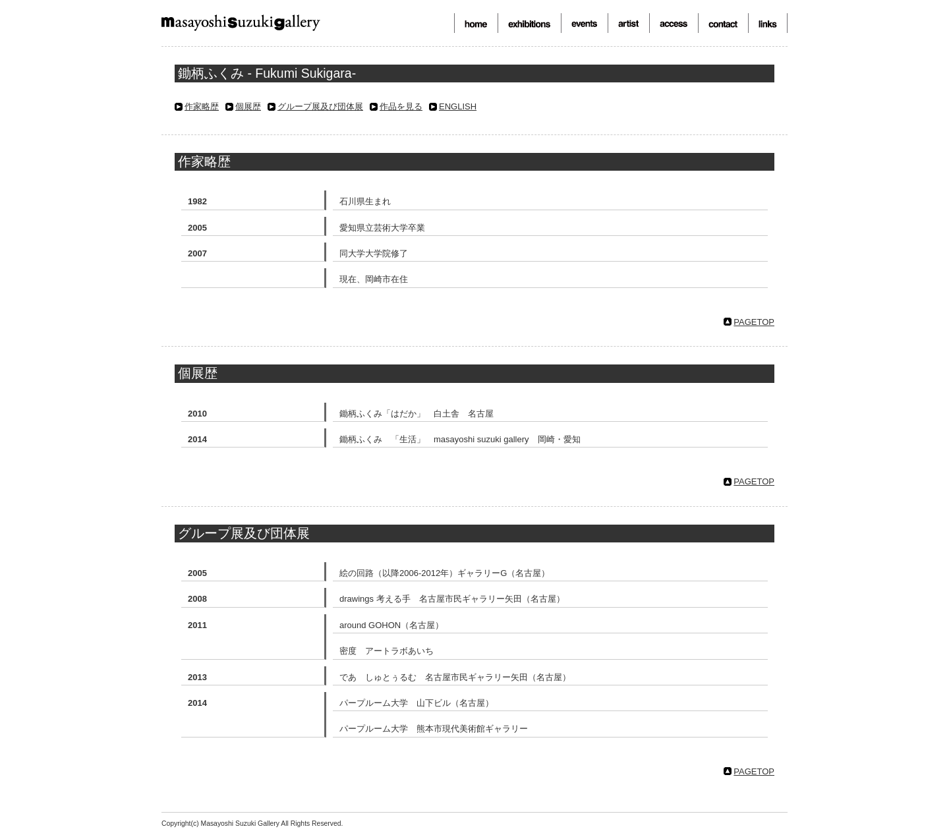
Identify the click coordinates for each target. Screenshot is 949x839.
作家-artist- (628, 23)
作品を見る (401, 106)
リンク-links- (768, 23)
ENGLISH (457, 106)
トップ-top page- (476, 23)
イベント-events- (584, 23)
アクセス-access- (673, 23)
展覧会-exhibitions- (529, 23)
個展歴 (248, 106)
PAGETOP (753, 322)
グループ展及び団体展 (320, 106)
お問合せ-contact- (723, 23)
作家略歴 (202, 106)
